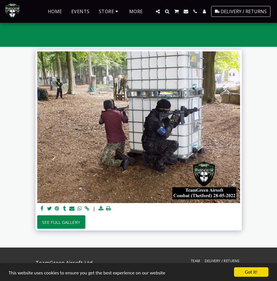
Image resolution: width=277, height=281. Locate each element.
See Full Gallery (61, 222)
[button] (158, 11)
